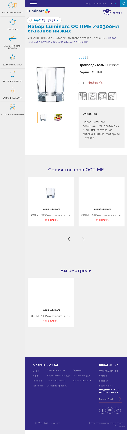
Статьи (103, 376)
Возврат (103, 381)
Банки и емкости (82, 381)
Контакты (38, 386)
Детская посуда (81, 375)
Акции (36, 376)
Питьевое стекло (56, 381)
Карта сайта (106, 386)
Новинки (37, 381)
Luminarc (112, 65)
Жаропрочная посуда (58, 375)
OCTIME (96, 72)
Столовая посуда (56, 370)
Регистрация (100, 4)
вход (88, 4)
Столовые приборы (57, 386)
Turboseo (120, 426)
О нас (36, 371)
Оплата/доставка (108, 371)
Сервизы (77, 370)
